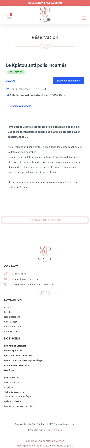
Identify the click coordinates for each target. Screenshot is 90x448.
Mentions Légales (62, 445)
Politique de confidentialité (33, 445)
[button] (84, 18)
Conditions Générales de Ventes (45, 440)
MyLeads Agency (52, 430)
